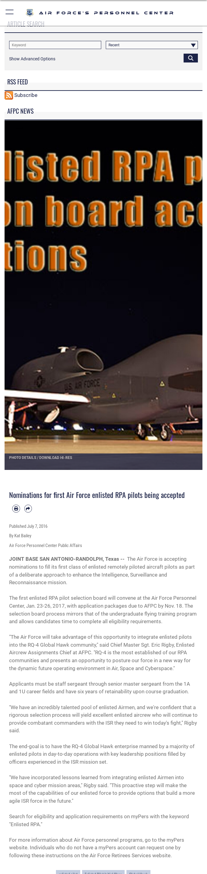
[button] (10, 13)
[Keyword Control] (55, 45)
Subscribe (25, 95)
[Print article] (16, 509)
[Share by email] (28, 509)
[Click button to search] (191, 58)
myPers (140, 816)
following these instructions (41, 855)
